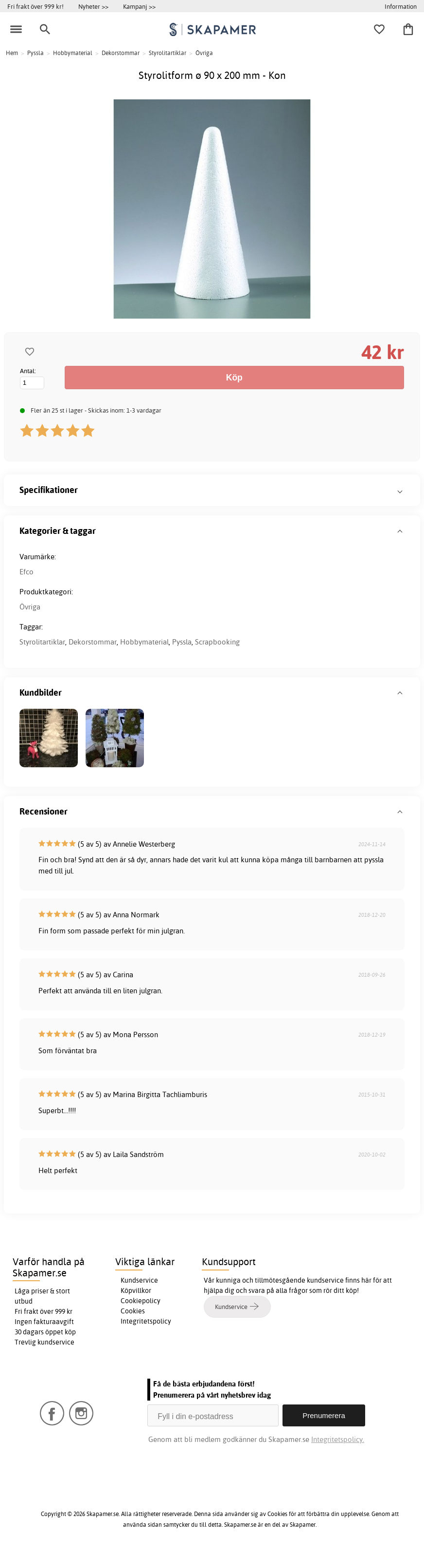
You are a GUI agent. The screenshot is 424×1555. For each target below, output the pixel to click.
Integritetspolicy (146, 1321)
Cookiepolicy (140, 1300)
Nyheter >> (93, 6)
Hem (12, 53)
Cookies (133, 1311)
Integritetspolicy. (337, 1439)
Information (401, 6)
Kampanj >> (139, 6)
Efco (26, 571)
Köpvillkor (136, 1290)
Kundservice (139, 1280)
